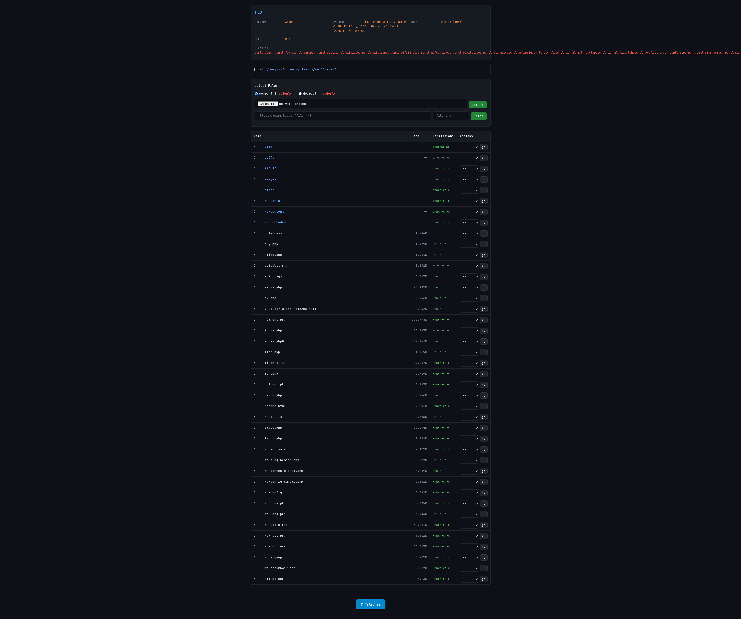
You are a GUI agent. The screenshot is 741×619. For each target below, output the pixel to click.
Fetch (478, 116)
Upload (477, 105)
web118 (321, 69)
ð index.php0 (269, 341)
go (483, 147)
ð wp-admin (267, 201)
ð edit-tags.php (272, 276)
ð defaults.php (271, 266)
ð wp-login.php (271, 525)
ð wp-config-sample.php (278, 482)
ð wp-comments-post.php (278, 471)
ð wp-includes (270, 222)
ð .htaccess (268, 233)
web (331, 69)
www (280, 69)
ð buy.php (266, 244)
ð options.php (270, 384)
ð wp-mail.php (270, 536)
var (272, 69)
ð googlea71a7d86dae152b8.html (285, 309)
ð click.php (268, 255)
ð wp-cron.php (270, 503)
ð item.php (267, 352)
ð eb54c (264, 158)
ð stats (264, 190)
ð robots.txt (269, 417)
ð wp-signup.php (272, 557)
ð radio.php (268, 395)
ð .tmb (263, 147)
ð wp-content (269, 212)
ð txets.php (268, 438)
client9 (306, 69)
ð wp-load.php (270, 514)
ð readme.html (270, 406)
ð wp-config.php (272, 492)
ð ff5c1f (265, 168)
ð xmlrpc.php (269, 579)
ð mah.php (266, 374)
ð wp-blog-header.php (276, 460)
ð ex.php (265, 298)
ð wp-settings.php (274, 546)
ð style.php (268, 428)
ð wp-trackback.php (274, 568)
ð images (265, 179)
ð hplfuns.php (270, 320)
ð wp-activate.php (274, 449)
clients (291, 69)
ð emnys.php (268, 287)
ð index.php (268, 330)
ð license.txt (270, 363)
